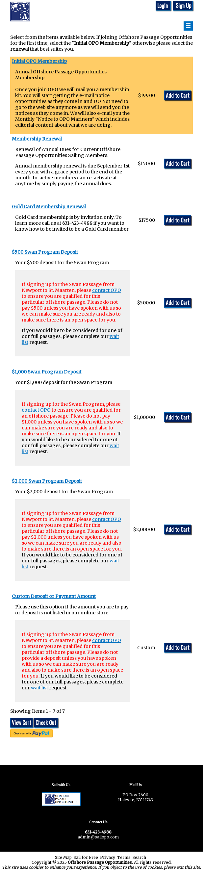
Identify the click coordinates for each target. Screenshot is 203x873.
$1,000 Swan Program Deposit (46, 372)
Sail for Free (86, 857)
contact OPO (106, 290)
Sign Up (182, 6)
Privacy (107, 857)
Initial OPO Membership (39, 61)
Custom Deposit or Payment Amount (54, 596)
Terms (124, 857)
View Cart (21, 723)
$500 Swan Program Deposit (45, 252)
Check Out (46, 723)
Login (163, 6)
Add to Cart (178, 95)
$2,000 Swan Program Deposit (47, 481)
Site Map (63, 857)
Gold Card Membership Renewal (49, 207)
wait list (39, 688)
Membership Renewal (37, 139)
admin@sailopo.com (98, 836)
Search (139, 857)
